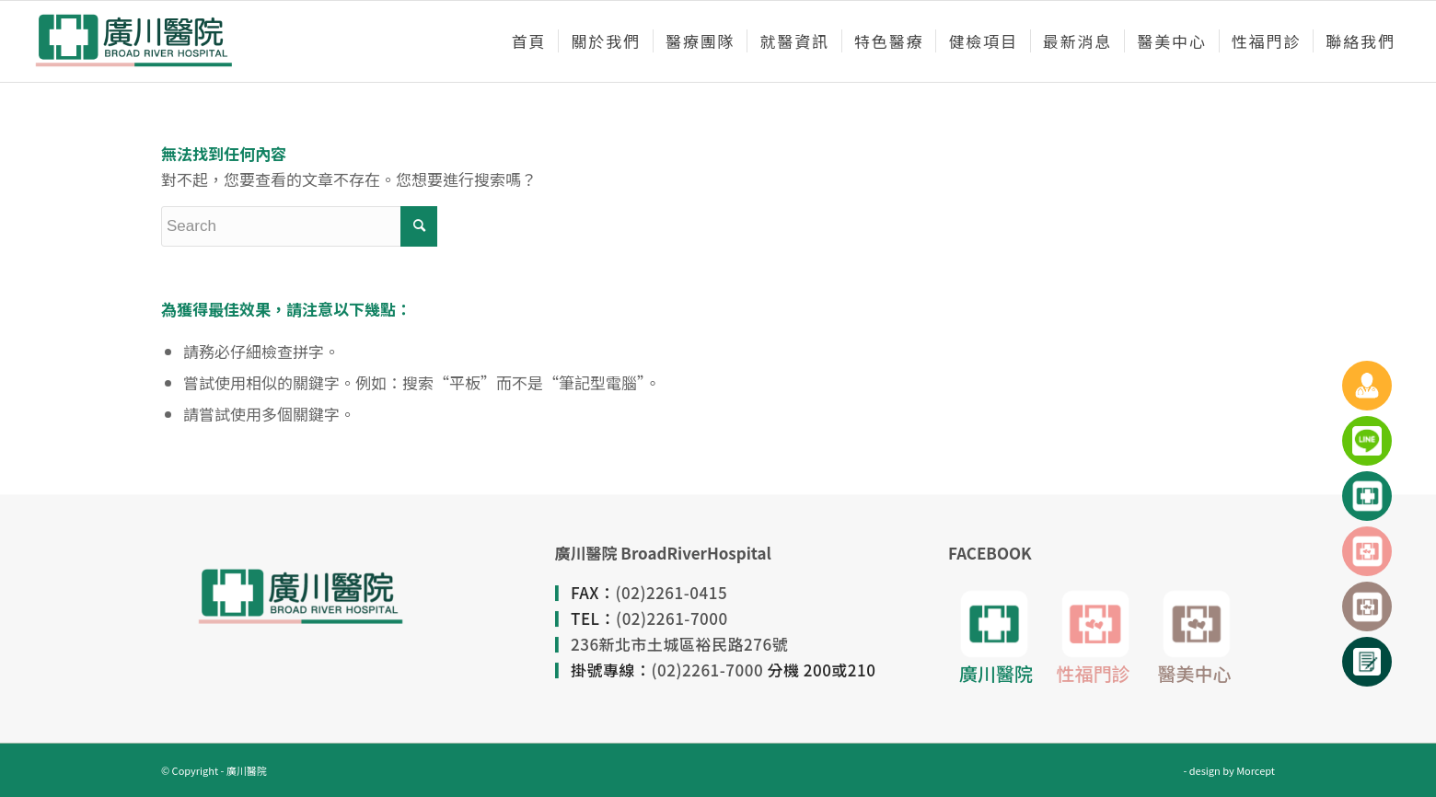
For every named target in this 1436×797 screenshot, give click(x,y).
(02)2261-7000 (672, 618)
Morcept (1255, 770)
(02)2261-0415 (672, 592)
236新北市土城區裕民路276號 (679, 643)
